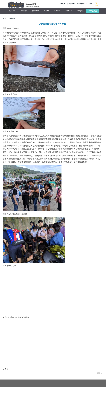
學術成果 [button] (68, 11)
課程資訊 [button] (24, 11)
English (89, 4)
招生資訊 (80, 11)
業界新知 (10, 395)
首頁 (4, 18)
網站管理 (30, 397)
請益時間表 (80, 4)
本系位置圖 (96, 388)
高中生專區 (93, 11)
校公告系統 (71, 4)
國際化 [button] (46, 11)
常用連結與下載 (13, 397)
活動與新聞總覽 (13, 387)
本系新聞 (11, 18)
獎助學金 (35, 11)
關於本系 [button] (12, 11)
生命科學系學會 (33, 387)
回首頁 (62, 4)
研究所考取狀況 (13, 390)
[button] (96, 4)
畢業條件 (57, 11)
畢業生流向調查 (13, 392)
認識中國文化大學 (33, 395)
